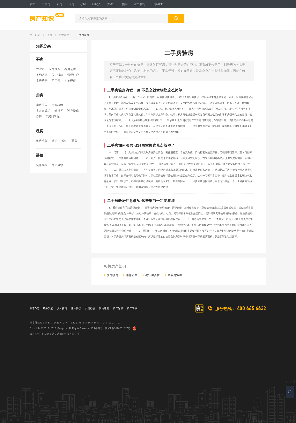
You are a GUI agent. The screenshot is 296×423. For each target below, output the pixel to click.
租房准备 (41, 140)
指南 (125, 4)
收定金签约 (43, 110)
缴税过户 (73, 74)
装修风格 (41, 165)
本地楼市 (70, 80)
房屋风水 (57, 165)
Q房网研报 (53, 116)
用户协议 (76, 308)
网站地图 (104, 308)
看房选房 (70, 69)
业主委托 (139, 4)
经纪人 (96, 4)
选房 (54, 140)
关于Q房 (34, 308)
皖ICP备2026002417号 (117, 328)
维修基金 (132, 275)
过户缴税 (73, 110)
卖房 (39, 95)
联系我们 (48, 308)
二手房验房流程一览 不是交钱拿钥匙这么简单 (144, 90)
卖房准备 (41, 105)
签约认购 (41, 74)
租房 (71, 4)
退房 (74, 140)
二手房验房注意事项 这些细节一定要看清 (141, 201)
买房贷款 (57, 74)
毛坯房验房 (152, 275)
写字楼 (56, 80)
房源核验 (57, 105)
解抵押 (58, 110)
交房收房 (112, 275)
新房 (59, 4)
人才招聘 (62, 308)
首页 (33, 4)
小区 (83, 4)
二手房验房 (83, 35)
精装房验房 (175, 275)
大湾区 (111, 4)
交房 (39, 116)
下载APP (157, 4)
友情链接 (90, 308)
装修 (39, 155)
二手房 (46, 4)
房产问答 (132, 308)
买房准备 (54, 69)
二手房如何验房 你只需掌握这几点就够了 (141, 145)
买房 (49, 35)
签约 (64, 140)
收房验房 (64, 35)
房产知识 (35, 35)
